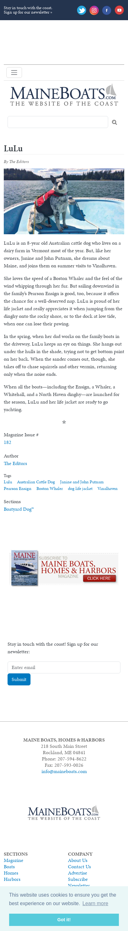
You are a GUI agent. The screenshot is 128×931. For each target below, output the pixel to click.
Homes (11, 872)
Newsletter (79, 885)
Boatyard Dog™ (19, 509)
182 (7, 442)
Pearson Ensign (17, 489)
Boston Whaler (49, 489)
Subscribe (78, 879)
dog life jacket (80, 489)
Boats (9, 866)
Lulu (8, 482)
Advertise (77, 872)
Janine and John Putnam (81, 482)
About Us (77, 860)
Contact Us (79, 866)
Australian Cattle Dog (36, 482)
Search (114, 122)
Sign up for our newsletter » (28, 12)
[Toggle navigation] (14, 72)
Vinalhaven (107, 489)
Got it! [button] (63, 919)
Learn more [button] (95, 903)
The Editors (15, 463)
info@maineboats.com (64, 771)
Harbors (12, 879)
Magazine (13, 860)
